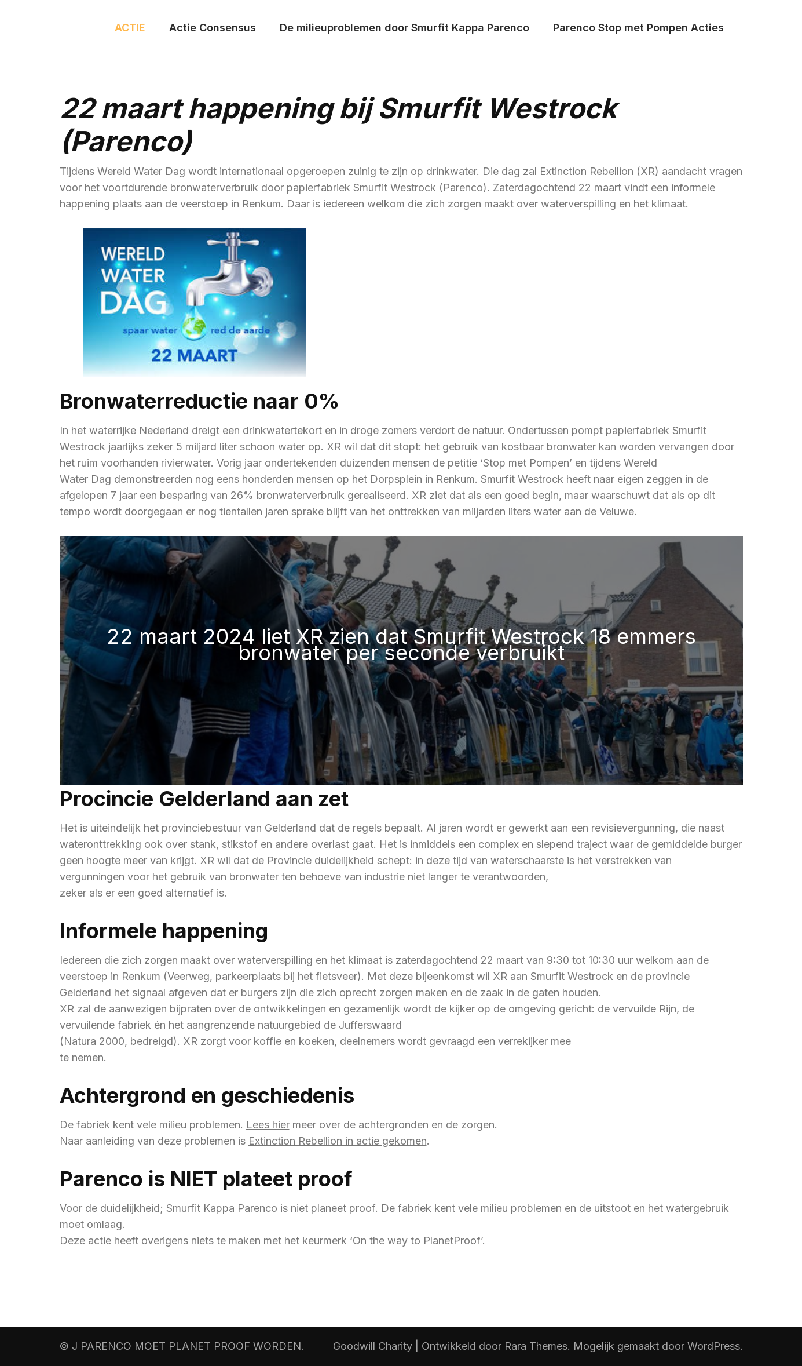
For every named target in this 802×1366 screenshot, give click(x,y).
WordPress (713, 1346)
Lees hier (268, 1125)
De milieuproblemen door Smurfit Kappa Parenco (404, 27)
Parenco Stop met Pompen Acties (638, 27)
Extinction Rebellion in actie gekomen (337, 1141)
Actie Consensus (212, 27)
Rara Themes (535, 1346)
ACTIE (130, 27)
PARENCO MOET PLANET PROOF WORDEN (190, 1346)
